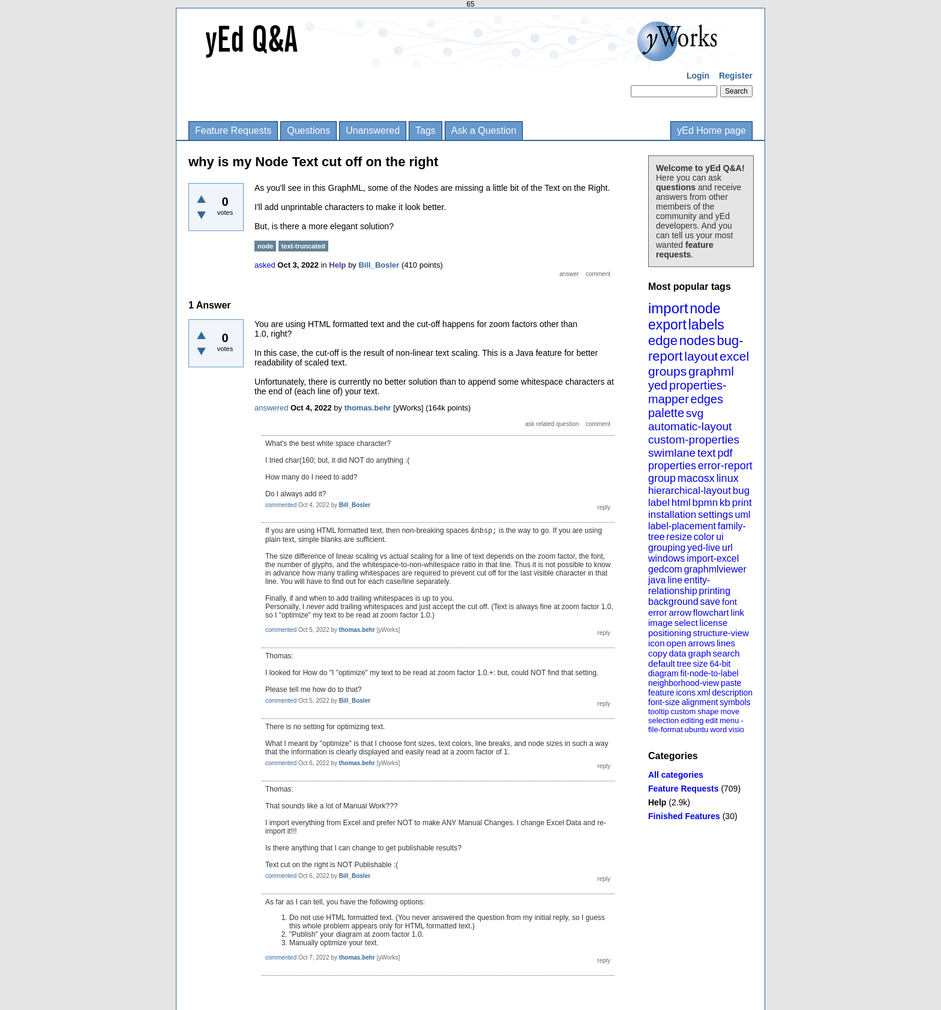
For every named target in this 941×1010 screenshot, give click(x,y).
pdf (724, 453)
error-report (725, 466)
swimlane (672, 452)
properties (672, 466)
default (661, 663)
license (714, 623)
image (660, 623)
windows (666, 558)
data (677, 653)
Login (698, 75)
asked (264, 264)
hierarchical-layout (689, 490)
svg (695, 413)
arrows (701, 643)
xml (704, 692)
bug (741, 490)
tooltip (658, 711)
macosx (696, 478)
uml (742, 515)
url (727, 548)
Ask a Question (484, 130)
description (732, 692)
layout (701, 356)
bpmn (705, 502)
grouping (666, 548)
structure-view (721, 633)
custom (683, 711)
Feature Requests (233, 130)
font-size (664, 702)
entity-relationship (679, 585)
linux (728, 478)
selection (663, 720)
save (710, 602)
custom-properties (693, 439)
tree (684, 664)
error (657, 612)
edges (707, 399)
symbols (735, 702)
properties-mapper (687, 392)
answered (271, 407)
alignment (700, 702)
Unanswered (373, 130)
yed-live (703, 548)
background (673, 602)
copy (657, 653)
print (742, 502)
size (700, 664)
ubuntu (697, 729)
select (686, 623)
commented (280, 505)
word (718, 729)
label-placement (682, 526)
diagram (663, 673)
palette (666, 412)
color (704, 537)
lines (726, 643)
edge (663, 340)
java (657, 580)
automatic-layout (690, 426)
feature (661, 692)
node (705, 308)
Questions (308, 130)
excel (734, 356)
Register (736, 75)
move (729, 711)
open (676, 643)
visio (736, 729)
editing (692, 720)
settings (715, 514)
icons (686, 692)
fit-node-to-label (709, 673)
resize (679, 537)
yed (657, 385)
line (674, 580)
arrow (680, 612)
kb (725, 502)
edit (711, 720)
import (668, 308)
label (659, 502)
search (726, 653)
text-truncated (303, 246)
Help (657, 802)
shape (707, 711)
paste (731, 683)
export (667, 324)
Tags (425, 130)
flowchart (711, 612)
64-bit (719, 664)
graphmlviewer (715, 569)
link (738, 612)
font (729, 602)
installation (672, 514)
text (706, 452)
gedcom (665, 569)
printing (714, 591)
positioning (669, 633)
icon (656, 643)
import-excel (713, 558)
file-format (665, 729)
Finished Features (684, 816)
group (662, 478)
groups (667, 371)
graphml (711, 371)
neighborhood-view (683, 683)
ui (719, 537)
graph (699, 653)
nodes (697, 340)
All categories (675, 775)
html (681, 502)
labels (706, 324)
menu (729, 720)
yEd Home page (711, 130)
